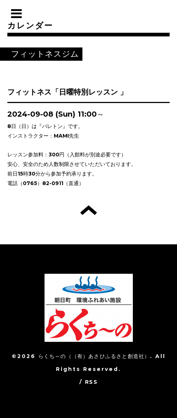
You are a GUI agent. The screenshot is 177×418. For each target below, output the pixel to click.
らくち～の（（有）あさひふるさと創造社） (94, 356)
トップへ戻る (88, 210)
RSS (91, 382)
